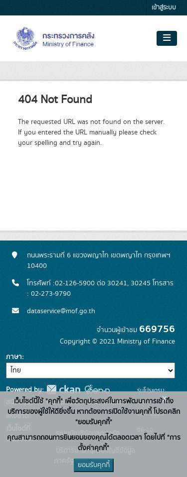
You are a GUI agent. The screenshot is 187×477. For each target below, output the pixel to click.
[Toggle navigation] (167, 38)
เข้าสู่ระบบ (164, 7)
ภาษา (14, 357)
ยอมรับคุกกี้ (94, 465)
